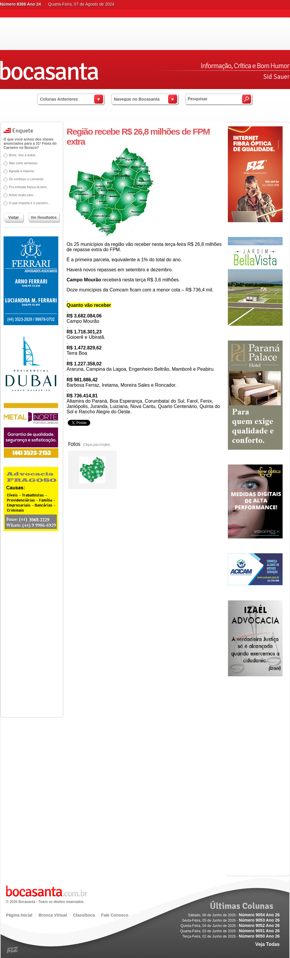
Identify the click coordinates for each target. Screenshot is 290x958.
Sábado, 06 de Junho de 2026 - (234, 915)
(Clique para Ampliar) (96, 445)
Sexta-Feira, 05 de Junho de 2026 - (231, 920)
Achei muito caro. (19, 195)
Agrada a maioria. (20, 171)
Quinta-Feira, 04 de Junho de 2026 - (230, 926)
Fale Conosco (114, 915)
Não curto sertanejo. (21, 163)
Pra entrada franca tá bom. (26, 187)
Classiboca (84, 915)
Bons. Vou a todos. (20, 155)
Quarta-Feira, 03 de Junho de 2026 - (230, 931)
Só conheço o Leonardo (24, 179)
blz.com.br (12, 950)
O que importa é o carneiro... (27, 203)
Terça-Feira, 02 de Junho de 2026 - (231, 936)
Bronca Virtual (52, 915)
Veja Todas (267, 944)
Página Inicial (19, 915)
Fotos (89, 443)
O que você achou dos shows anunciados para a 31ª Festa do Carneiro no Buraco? (27, 143)
